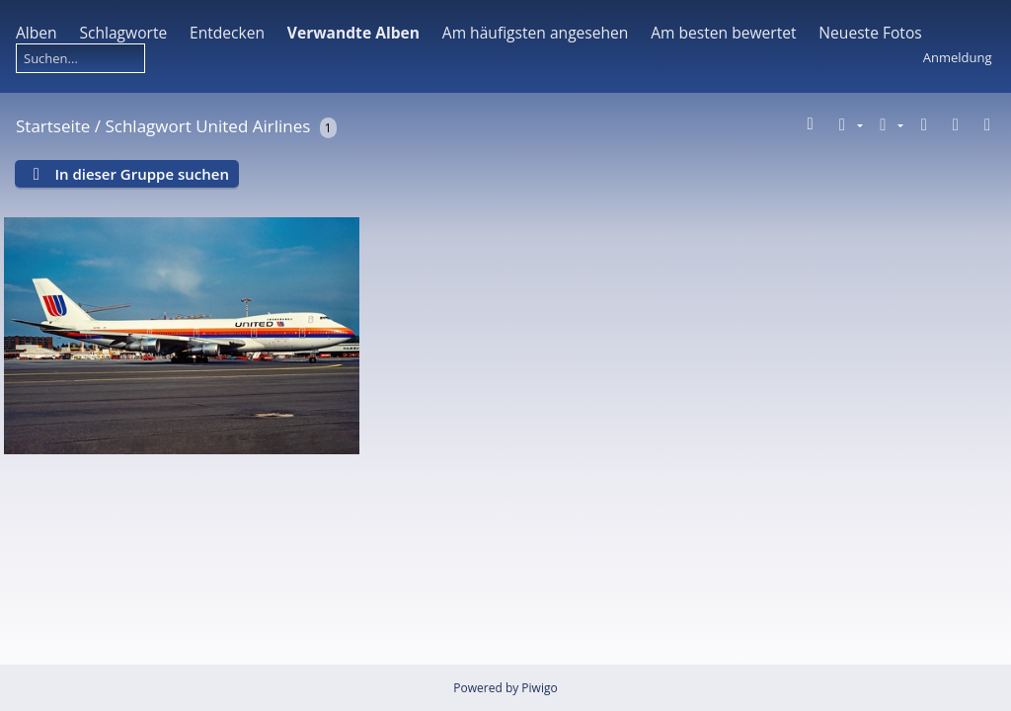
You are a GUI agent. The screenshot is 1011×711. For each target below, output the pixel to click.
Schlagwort (148, 126)
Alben (36, 32)
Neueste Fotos (869, 32)
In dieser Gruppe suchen (141, 174)
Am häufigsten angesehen (535, 32)
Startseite (53, 126)
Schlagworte (123, 32)
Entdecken (227, 32)
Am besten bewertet (723, 32)
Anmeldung (957, 57)
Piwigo (539, 687)
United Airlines (252, 126)
